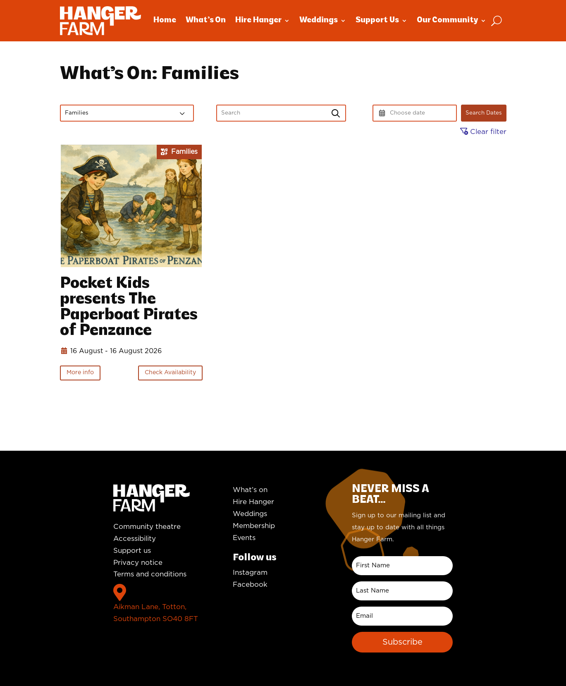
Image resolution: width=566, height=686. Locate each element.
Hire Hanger (258, 20)
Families (76, 113)
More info (80, 372)
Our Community (447, 20)
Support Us (377, 20)
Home (164, 20)
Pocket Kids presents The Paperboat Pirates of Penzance (129, 307)
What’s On (206, 20)
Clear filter (483, 131)
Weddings (318, 20)
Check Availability (170, 372)
